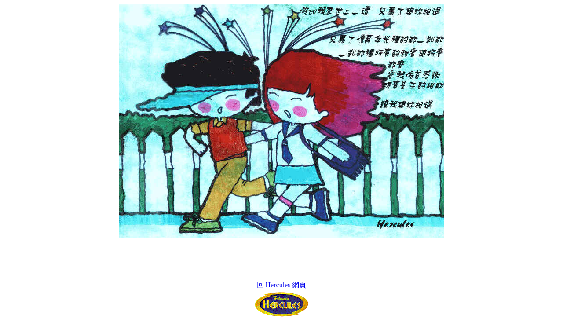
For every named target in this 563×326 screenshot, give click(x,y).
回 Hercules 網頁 (282, 285)
